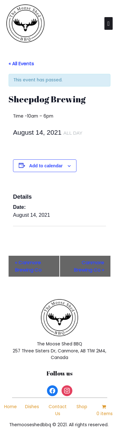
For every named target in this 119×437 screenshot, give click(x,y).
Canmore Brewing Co (28, 266)
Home (10, 407)
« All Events (21, 63)
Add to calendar (46, 165)
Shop (81, 407)
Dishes (32, 407)
